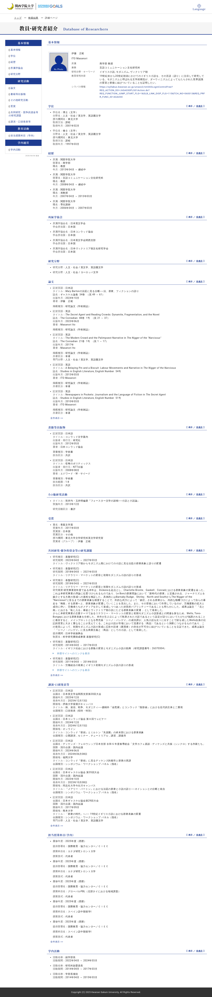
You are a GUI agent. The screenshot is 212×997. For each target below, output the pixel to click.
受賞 (13, 106)
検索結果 (33, 17)
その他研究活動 (19, 100)
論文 (13, 88)
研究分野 (16, 74)
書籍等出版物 (18, 94)
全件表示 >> (57, 418)
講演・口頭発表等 (21, 121)
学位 (13, 56)
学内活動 (16, 149)
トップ (18, 17)
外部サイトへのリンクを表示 (71, 653)
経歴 (13, 62)
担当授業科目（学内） (23, 135)
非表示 (199, 106)
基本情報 (16, 49)
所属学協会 (17, 68)
